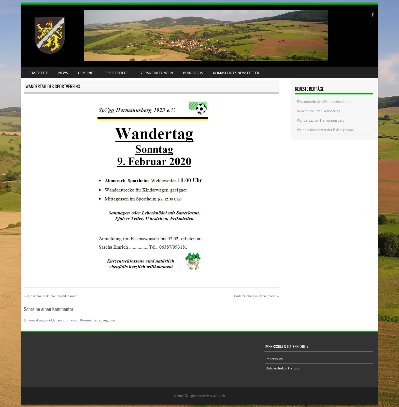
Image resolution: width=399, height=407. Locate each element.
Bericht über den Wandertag (318, 111)
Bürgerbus (193, 73)
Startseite (39, 73)
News (63, 73)
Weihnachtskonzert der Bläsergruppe (325, 129)
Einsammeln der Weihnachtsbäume (50, 296)
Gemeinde (86, 73)
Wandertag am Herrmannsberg (320, 120)
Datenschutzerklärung (282, 368)
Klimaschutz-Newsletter (236, 73)
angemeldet (48, 320)
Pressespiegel (118, 73)
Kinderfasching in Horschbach (256, 296)
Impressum (274, 358)
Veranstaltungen (156, 73)
